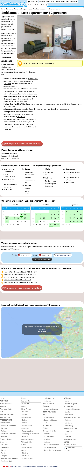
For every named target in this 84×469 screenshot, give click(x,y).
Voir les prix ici (22, 143)
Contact (67, 451)
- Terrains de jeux (27, 431)
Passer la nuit (50, 1)
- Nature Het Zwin (70, 439)
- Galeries (24, 415)
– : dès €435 (20, 272)
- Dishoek (67, 420)
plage (14, 94)
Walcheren (68, 398)
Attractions (25, 428)
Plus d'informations (12, 159)
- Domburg (68, 412)
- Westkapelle (69, 415)
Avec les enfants (5, 409)
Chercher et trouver (42, 259)
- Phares (24, 423)
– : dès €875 (17, 280)
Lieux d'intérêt (26, 409)
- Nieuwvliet (68, 431)
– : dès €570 (19, 277)
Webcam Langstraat (7, 415)
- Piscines (24, 453)
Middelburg (30, 127)
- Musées (24, 412)
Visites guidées (26, 448)
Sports (23, 450)
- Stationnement (48, 417)
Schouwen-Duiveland (50, 431)
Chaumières (4, 442)
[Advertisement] (42, 235)
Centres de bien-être (28, 439)
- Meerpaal (3, 456)
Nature (23, 445)
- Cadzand (67, 437)
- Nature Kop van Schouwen (52, 450)
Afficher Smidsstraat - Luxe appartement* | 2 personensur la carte (42, 329)
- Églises (24, 420)
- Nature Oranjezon (70, 404)
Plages (58, 1)
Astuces (3, 406)
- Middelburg (68, 426)
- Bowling (24, 437)
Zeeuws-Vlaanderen (71, 428)
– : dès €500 (20, 282)
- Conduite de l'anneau (50, 409)
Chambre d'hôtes (6, 439)
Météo (43, 5)
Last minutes (26, 401)
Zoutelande (34, 1)
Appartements (5, 423)
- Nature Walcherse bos (72, 417)
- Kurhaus (3, 431)
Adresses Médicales (50, 420)
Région (37, 5)
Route (45, 415)
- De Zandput (4, 447)
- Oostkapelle (68, 406)
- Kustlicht (3, 453)
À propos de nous (70, 445)
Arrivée (14, 255)
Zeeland (45, 428)
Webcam (42, 1)
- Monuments (26, 417)
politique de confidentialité (30, 466)
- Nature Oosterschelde (51, 445)
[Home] (28, 1)
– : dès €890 (20, 275)
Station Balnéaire (6, 404)
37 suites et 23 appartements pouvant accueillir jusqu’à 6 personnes (21, 81)
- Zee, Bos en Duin (6, 461)
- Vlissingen (68, 423)
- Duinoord (3, 428)
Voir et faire (64, 1)
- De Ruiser (3, 445)
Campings (3, 436)
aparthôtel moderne (8, 69)
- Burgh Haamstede (49, 447)
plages (30, 119)
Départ (35, 255)
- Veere (66, 401)
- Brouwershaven (48, 436)
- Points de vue (26, 426)
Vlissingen (7, 129)
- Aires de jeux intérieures (30, 434)
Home (2, 398)
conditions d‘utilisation (16, 466)
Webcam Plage (5, 417)
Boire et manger (48, 404)
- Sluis (66, 434)
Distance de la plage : (73, 172)
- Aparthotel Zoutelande (8, 425)
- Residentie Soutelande (8, 434)
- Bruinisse (46, 439)
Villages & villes (26, 442)
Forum (45, 423)
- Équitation (25, 456)
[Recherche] (46, 5)
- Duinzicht (3, 450)
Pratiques (31, 5)
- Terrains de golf (27, 459)
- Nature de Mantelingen (72, 409)
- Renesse (46, 434)
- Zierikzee (46, 442)
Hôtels (23, 398)
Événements (73, 1)
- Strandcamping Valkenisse (9, 458)
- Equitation (47, 401)
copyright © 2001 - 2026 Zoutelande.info (47, 466)
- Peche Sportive (48, 398)
